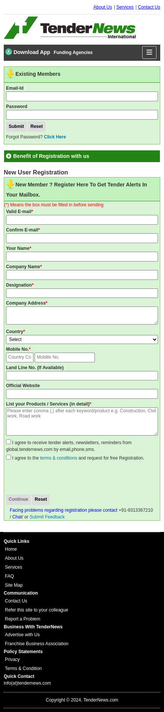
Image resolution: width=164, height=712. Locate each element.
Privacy (12, 659)
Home (11, 549)
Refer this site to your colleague (36, 610)
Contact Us (149, 7)
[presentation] (66, 478)
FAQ (9, 576)
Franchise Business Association (36, 643)
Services (125, 7)
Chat (17, 517)
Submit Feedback (47, 517)
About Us (102, 7)
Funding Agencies (73, 52)
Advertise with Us (22, 634)
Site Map (14, 585)
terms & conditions (58, 458)
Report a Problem (22, 619)
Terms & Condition (23, 668)
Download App (27, 51)
